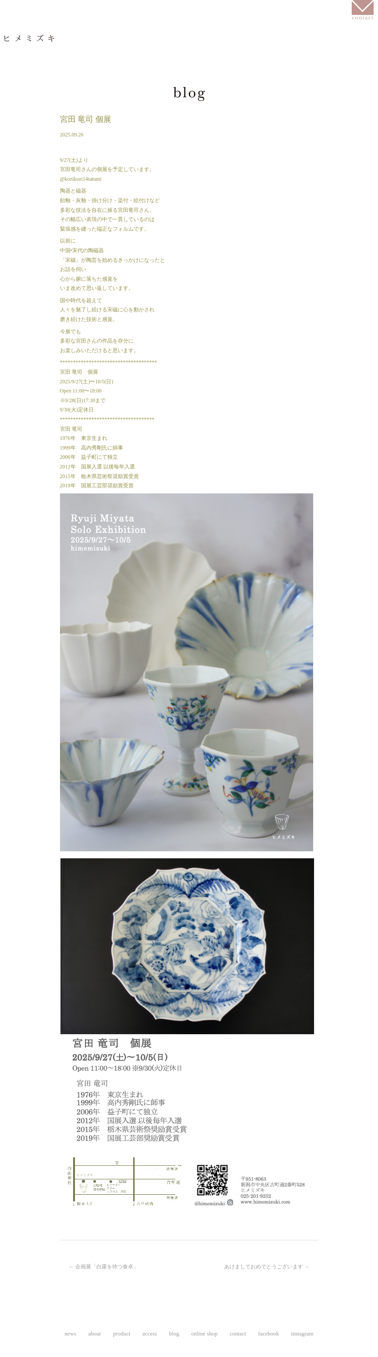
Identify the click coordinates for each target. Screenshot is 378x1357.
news (32, 54)
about (84, 54)
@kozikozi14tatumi (81, 179)
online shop (320, 54)
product (142, 54)
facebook (29, 66)
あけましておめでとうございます (267, 1267)
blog (257, 54)
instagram (63, 66)
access (203, 54)
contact (238, 1333)
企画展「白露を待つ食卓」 (103, 1267)
